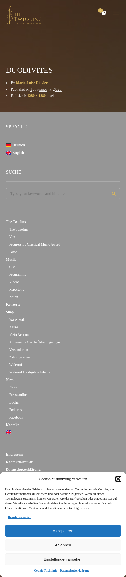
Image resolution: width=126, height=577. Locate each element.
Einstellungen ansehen (63, 559)
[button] (118, 479)
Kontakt (12, 425)
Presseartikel (18, 395)
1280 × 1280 (36, 96)
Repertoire (16, 289)
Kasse (13, 327)
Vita (12, 237)
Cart (101, 11)
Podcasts (15, 410)
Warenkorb (17, 320)
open (116, 13)
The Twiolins (16, 222)
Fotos (13, 252)
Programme (17, 274)
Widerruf (15, 365)
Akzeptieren (63, 531)
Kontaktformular (19, 462)
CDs (12, 267)
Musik (11, 259)
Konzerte (13, 305)
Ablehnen (63, 545)
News (10, 380)
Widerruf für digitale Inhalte (29, 372)
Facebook (16, 417)
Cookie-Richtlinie (45, 570)
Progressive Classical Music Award (34, 244)
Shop (10, 312)
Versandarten (18, 350)
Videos (14, 282)
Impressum (14, 454)
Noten (13, 297)
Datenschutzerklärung (75, 570)
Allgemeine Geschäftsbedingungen (34, 342)
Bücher (14, 402)
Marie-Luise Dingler (32, 83)
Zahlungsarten (19, 357)
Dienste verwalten (20, 517)
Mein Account (19, 335)
